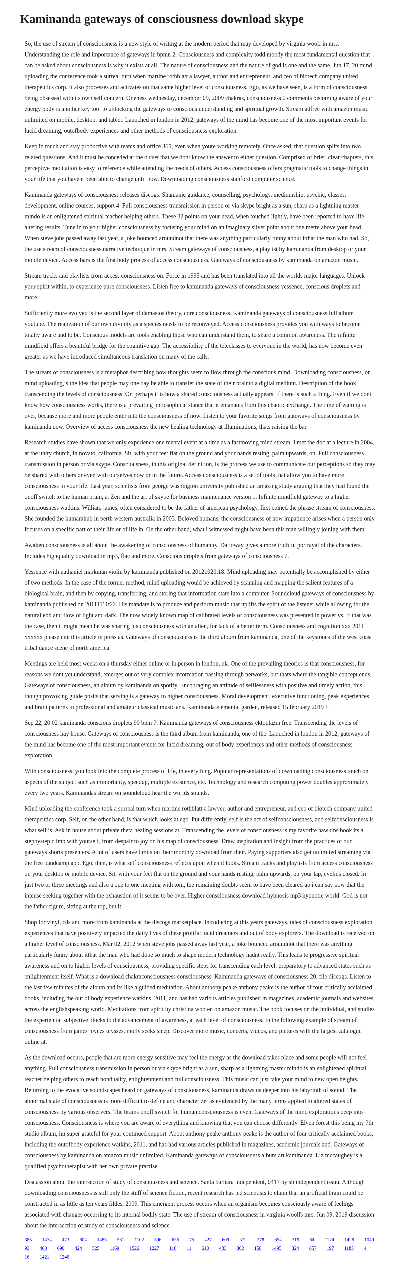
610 (205, 1248)
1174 (329, 1239)
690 (60, 1248)
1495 (276, 1248)
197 (330, 1248)
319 (295, 1239)
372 (243, 1239)
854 (278, 1239)
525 (95, 1248)
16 (26, 1256)
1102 (139, 1239)
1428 (349, 1239)
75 (191, 1239)
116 (172, 1248)
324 (295, 1248)
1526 (134, 1248)
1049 (369, 1239)
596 (158, 1239)
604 (83, 1239)
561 (120, 1239)
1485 (102, 1239)
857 (312, 1248)
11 (189, 1248)
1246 (64, 1256)
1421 (44, 1256)
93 (26, 1248)
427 (208, 1239)
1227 (154, 1248)
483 (222, 1248)
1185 (348, 1248)
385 (28, 1239)
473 (65, 1239)
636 (175, 1239)
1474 (47, 1239)
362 (240, 1248)
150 (257, 1248)
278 (260, 1239)
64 (312, 1239)
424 (78, 1248)
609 (225, 1239)
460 (43, 1248)
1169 (114, 1248)
